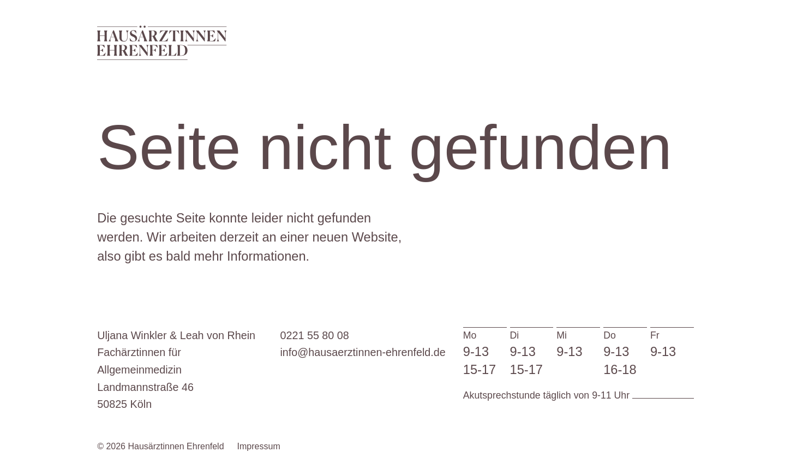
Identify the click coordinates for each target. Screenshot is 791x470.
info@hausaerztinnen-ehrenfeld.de (362, 352)
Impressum (258, 446)
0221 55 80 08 (314, 335)
